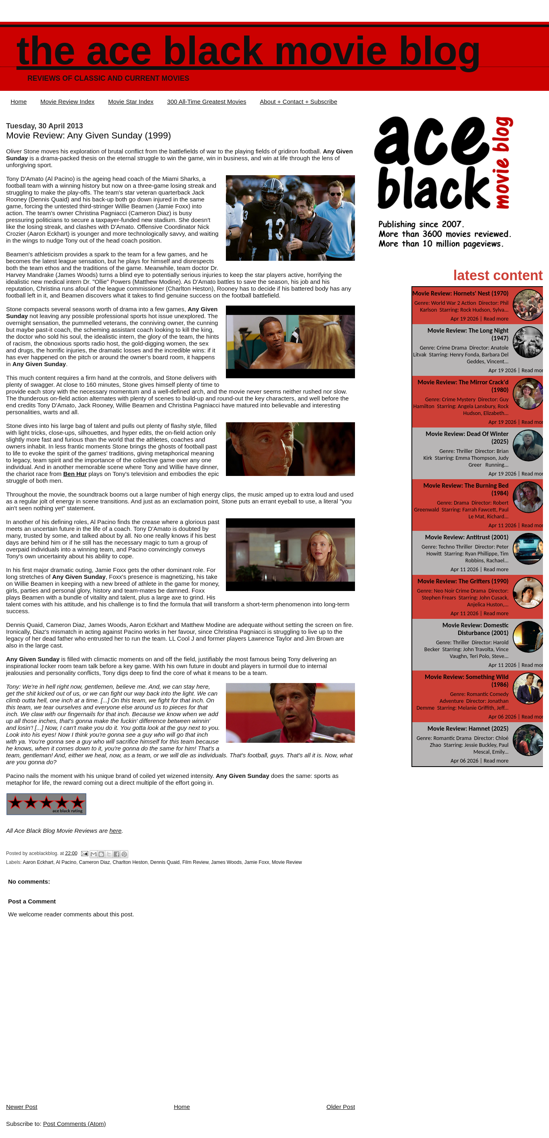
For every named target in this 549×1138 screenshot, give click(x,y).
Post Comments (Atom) (74, 1123)
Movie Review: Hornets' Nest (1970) (460, 293)
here (115, 830)
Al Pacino (66, 862)
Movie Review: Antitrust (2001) (467, 537)
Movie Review (287, 862)
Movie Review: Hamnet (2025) (468, 728)
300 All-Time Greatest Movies (206, 101)
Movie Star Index (131, 101)
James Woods (226, 862)
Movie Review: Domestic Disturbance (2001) (476, 629)
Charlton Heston (130, 862)
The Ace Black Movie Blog (249, 51)
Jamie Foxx (256, 862)
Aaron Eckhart (38, 862)
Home (18, 101)
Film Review (195, 862)
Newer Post (22, 1106)
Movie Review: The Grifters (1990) (463, 581)
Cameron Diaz (94, 862)
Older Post (340, 1106)
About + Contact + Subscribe (298, 101)
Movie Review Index (67, 101)
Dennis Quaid (165, 862)
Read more (496, 318)
